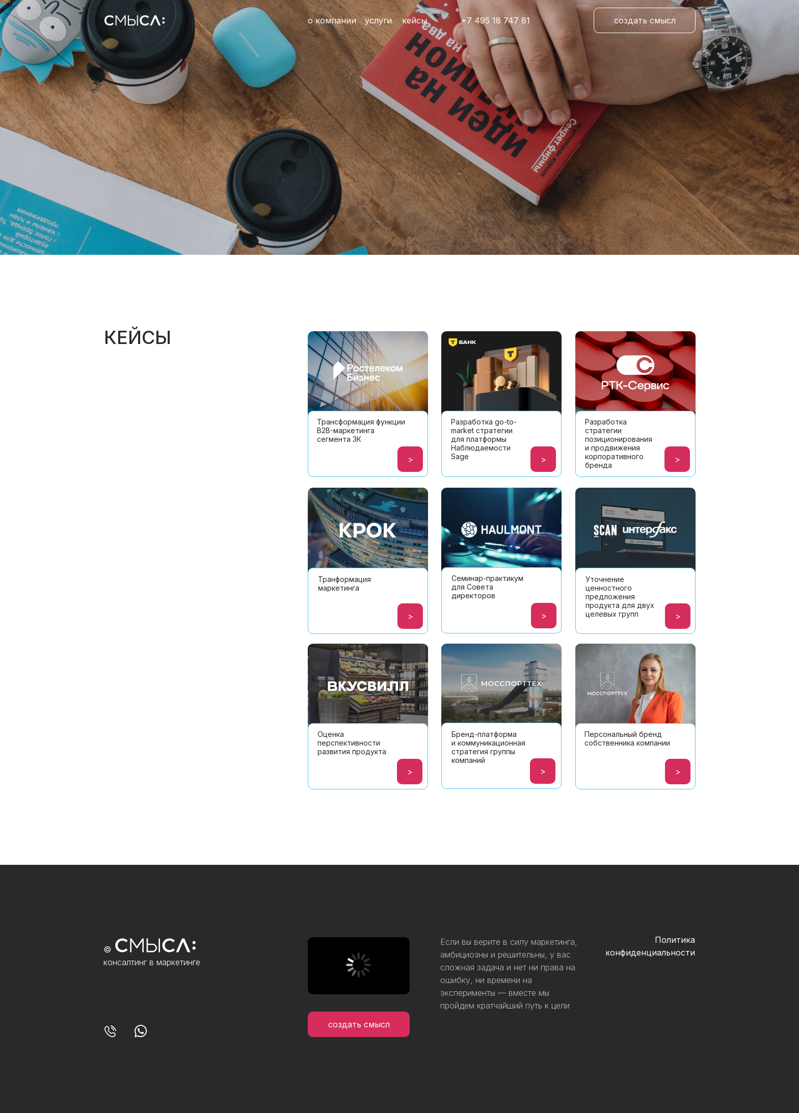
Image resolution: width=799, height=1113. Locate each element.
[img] (501, 391)
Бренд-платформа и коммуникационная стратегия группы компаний (488, 747)
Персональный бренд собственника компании (627, 738)
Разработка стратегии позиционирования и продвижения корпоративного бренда (618, 443)
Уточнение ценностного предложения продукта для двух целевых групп (619, 596)
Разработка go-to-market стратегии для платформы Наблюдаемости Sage (484, 439)
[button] (645, 20)
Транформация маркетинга (344, 583)
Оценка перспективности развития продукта (351, 743)
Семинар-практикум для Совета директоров (487, 587)
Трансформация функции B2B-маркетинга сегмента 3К (361, 430)
